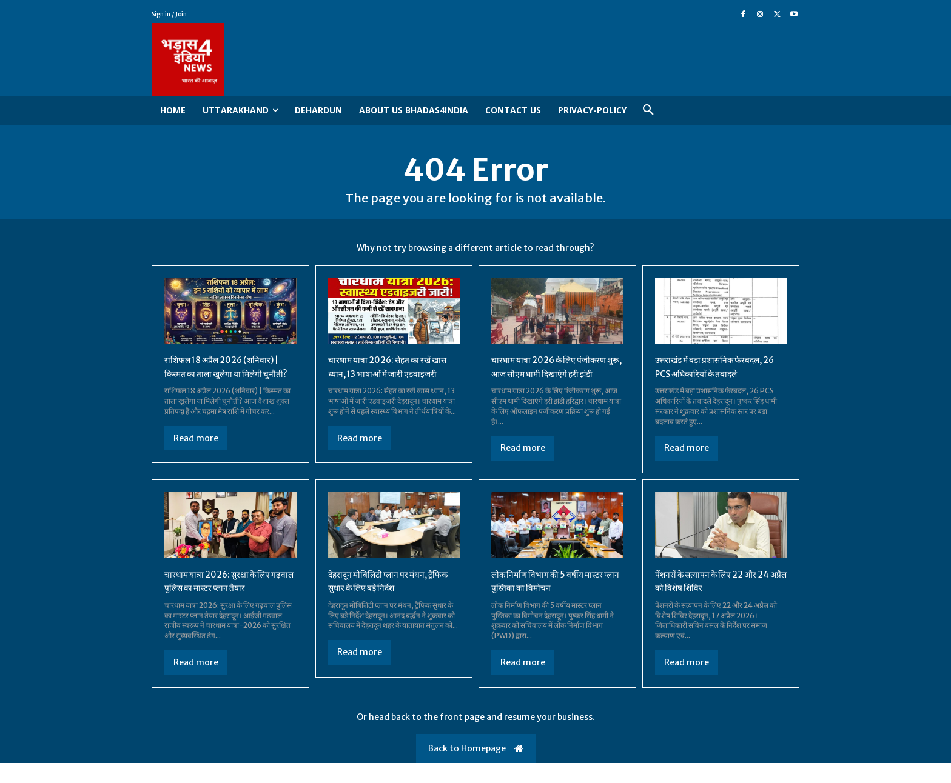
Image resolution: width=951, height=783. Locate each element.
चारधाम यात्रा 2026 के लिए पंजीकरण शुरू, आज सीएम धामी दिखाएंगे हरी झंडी (547, 379)
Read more (195, 457)
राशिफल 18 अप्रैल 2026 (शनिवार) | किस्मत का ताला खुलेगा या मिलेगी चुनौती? (227, 379)
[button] (648, 110)
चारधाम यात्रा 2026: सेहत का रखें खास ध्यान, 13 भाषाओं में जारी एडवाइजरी (388, 379)
